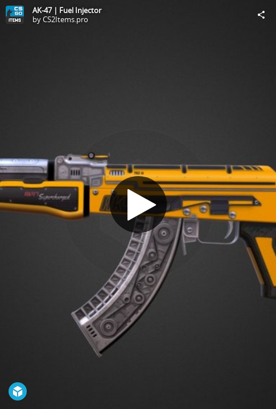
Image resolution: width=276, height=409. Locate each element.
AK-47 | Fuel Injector (66, 10)
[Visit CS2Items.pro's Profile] (15, 15)
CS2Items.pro (65, 19)
